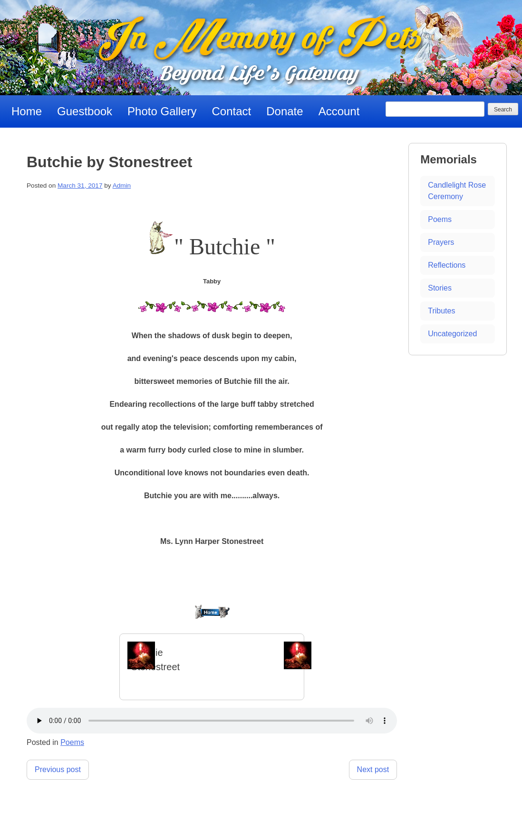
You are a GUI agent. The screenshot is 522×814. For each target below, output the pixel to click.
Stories (440, 288)
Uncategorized (452, 334)
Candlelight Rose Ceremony (457, 191)
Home (26, 111)
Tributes (441, 311)
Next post (373, 769)
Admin (122, 185)
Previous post (58, 769)
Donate (284, 111)
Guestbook (84, 111)
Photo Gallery (161, 111)
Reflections (446, 265)
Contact (231, 111)
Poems (72, 742)
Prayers (441, 242)
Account (339, 111)
